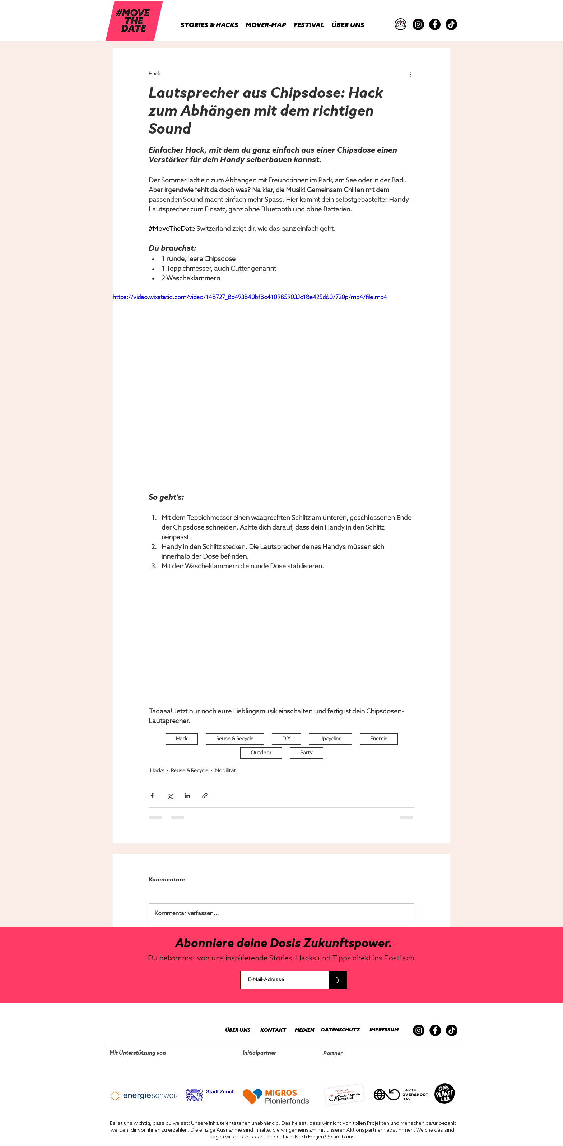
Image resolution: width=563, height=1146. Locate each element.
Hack (181, 739)
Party (306, 753)
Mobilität (225, 771)
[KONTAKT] (269, 1030)
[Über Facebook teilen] (152, 795)
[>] (338, 980)
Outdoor (261, 753)
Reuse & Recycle (234, 739)
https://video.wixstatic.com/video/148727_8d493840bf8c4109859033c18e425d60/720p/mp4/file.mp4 (250, 297)
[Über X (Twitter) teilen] (169, 795)
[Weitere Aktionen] (410, 74)
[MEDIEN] (300, 1030)
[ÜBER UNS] (233, 1030)
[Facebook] (435, 24)
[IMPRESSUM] (382, 1030)
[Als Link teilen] (204, 795)
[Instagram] (418, 24)
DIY (286, 739)
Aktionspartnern (365, 1130)
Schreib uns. (341, 1137)
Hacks (157, 771)
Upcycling (330, 739)
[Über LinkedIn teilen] (187, 795)
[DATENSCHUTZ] (337, 1030)
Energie (378, 739)
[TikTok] (451, 24)
